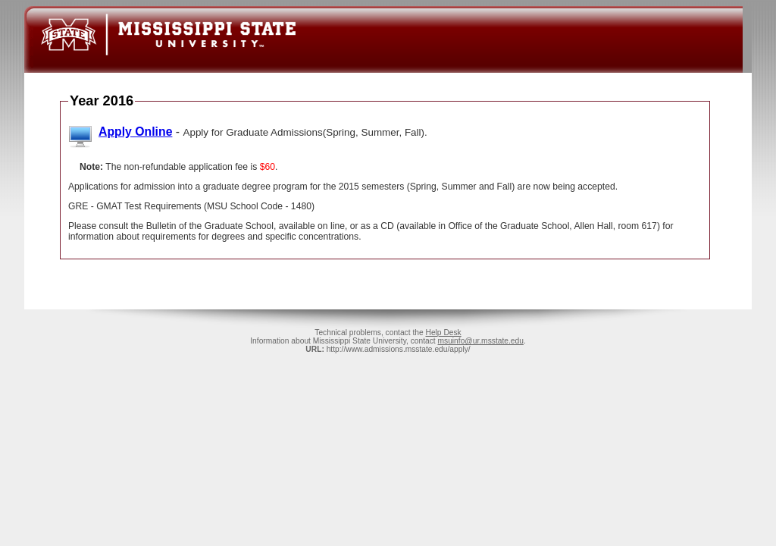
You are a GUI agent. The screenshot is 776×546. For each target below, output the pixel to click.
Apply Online (135, 131)
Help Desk (443, 332)
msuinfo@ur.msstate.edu (481, 341)
